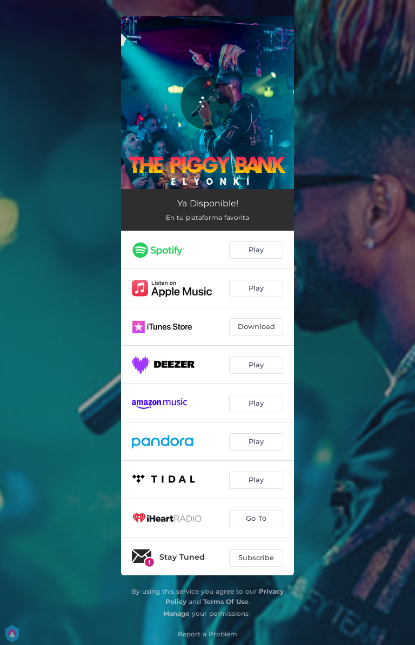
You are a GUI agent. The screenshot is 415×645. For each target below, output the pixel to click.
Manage (176, 613)
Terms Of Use (226, 601)
